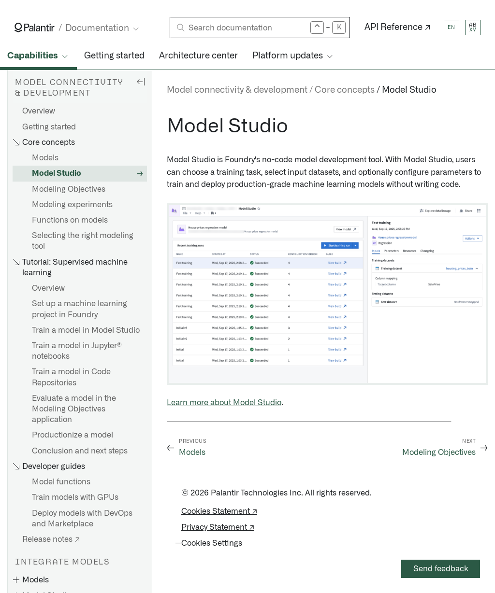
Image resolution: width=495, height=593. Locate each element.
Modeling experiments (72, 205)
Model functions (61, 482)
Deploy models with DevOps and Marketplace (82, 518)
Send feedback (440, 569)
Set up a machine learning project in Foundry (79, 309)
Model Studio (56, 173)
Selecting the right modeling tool (82, 241)
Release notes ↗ (51, 539)
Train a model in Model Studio (86, 330)
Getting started (114, 56)
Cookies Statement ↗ (219, 511)
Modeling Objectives (68, 189)
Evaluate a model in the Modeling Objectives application (74, 409)
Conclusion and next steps (80, 451)
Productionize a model (72, 435)
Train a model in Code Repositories (71, 377)
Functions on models (70, 220)
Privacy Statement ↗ (217, 527)
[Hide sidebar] (140, 81)
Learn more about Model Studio (224, 403)
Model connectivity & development (237, 90)
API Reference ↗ (397, 27)
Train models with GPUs (75, 497)
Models (45, 158)
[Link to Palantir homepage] (35, 27)
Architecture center (198, 56)
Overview (38, 111)
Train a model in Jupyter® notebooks (77, 351)
